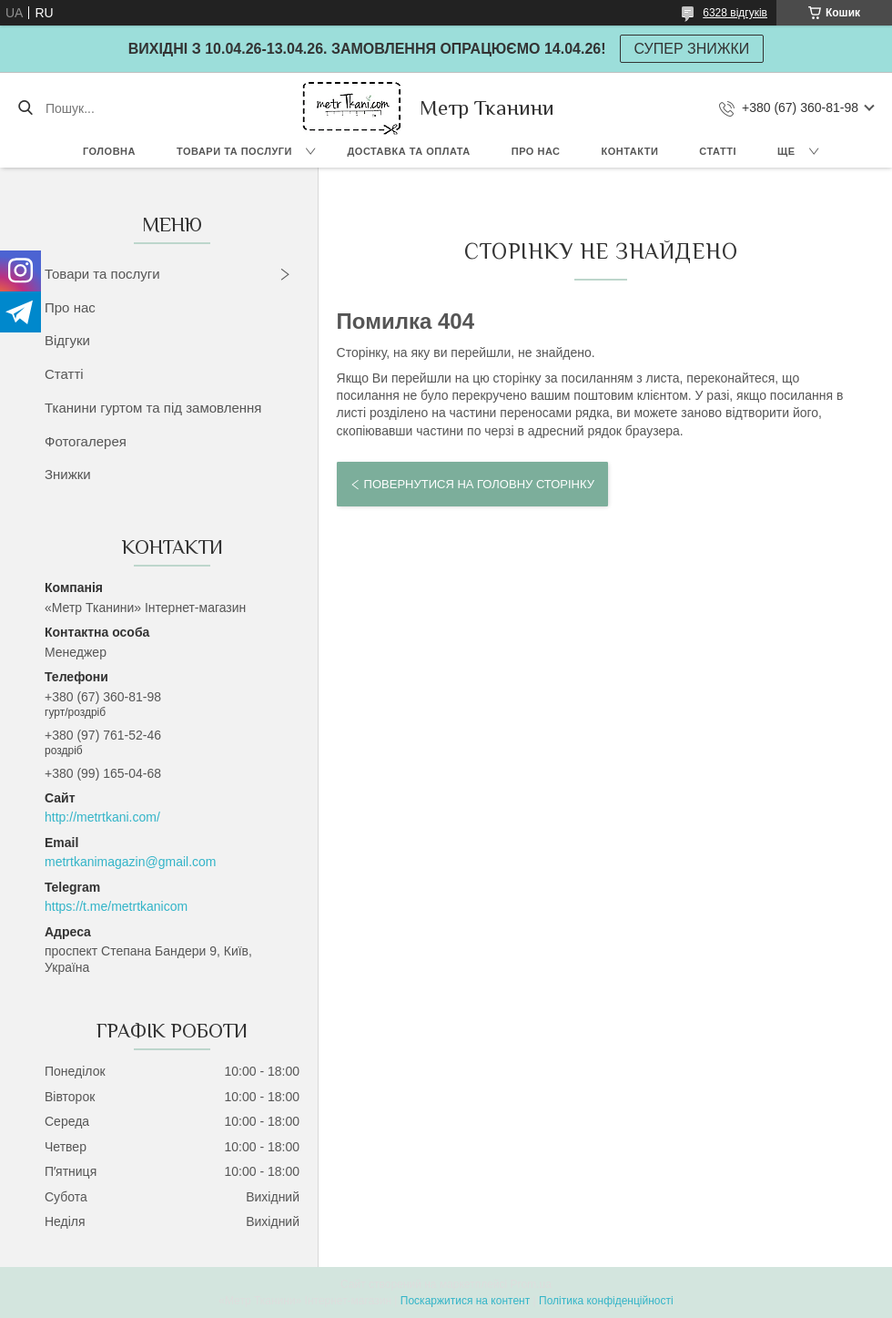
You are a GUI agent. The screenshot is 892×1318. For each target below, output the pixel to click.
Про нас (536, 151)
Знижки (68, 474)
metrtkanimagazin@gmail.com (131, 861)
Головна (109, 151)
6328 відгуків (735, 12)
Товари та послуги (234, 151)
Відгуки (67, 340)
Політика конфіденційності (606, 1300)
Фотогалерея (86, 441)
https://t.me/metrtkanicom (116, 906)
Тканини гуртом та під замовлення (153, 407)
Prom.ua (531, 1284)
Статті (717, 151)
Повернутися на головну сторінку (479, 484)
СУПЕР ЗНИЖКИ (692, 48)
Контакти (630, 151)
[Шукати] (25, 108)
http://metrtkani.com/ (102, 817)
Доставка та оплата (409, 151)
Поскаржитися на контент (465, 1300)
